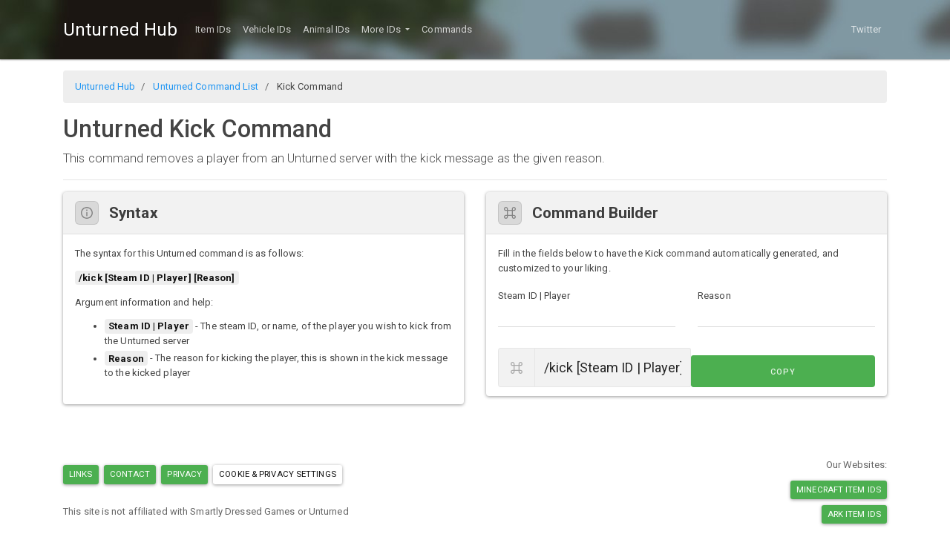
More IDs (382, 29)
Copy (841, 368)
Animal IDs (326, 29)
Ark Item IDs (854, 514)
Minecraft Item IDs (838, 489)
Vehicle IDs (267, 29)
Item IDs (213, 29)
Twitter (866, 29)
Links (81, 474)
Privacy (184, 474)
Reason (714, 295)
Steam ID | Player (534, 295)
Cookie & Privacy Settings (277, 474)
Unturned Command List (205, 86)
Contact (130, 474)
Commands (447, 29)
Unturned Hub (120, 29)
